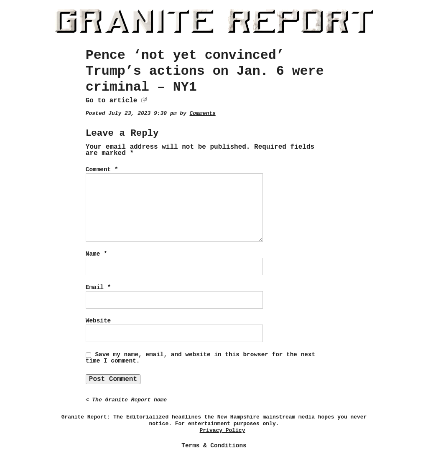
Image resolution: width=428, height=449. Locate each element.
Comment (102, 169)
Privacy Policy (222, 430)
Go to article (111, 100)
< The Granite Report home (126, 400)
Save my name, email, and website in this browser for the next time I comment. (200, 358)
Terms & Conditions (213, 445)
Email (98, 287)
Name (96, 254)
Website (98, 320)
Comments (203, 113)
